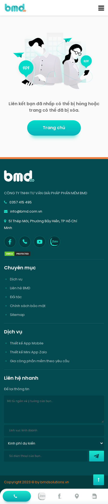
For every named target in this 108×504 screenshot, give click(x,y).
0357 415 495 (18, 202)
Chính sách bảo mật (27, 305)
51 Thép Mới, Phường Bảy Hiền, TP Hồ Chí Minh (40, 224)
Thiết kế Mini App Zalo (28, 352)
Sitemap (17, 314)
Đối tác (16, 296)
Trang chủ (54, 128)
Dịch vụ (16, 279)
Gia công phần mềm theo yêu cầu (39, 361)
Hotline (16, 498)
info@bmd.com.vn (23, 211)
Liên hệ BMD (20, 288)
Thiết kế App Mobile (27, 343)
